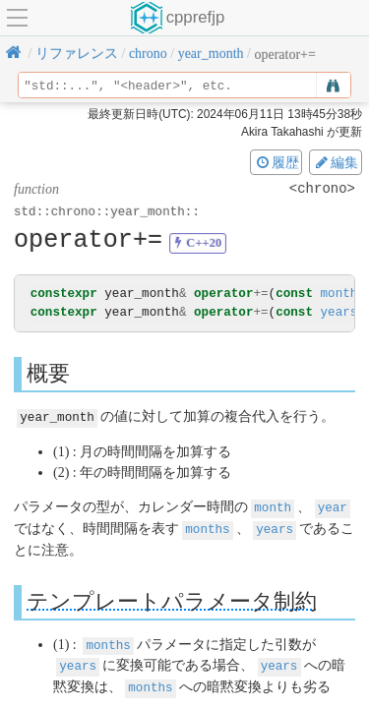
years (338, 312)
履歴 (276, 162)
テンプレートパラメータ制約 (172, 598)
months (342, 293)
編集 (335, 162)
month (272, 506)
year (332, 506)
